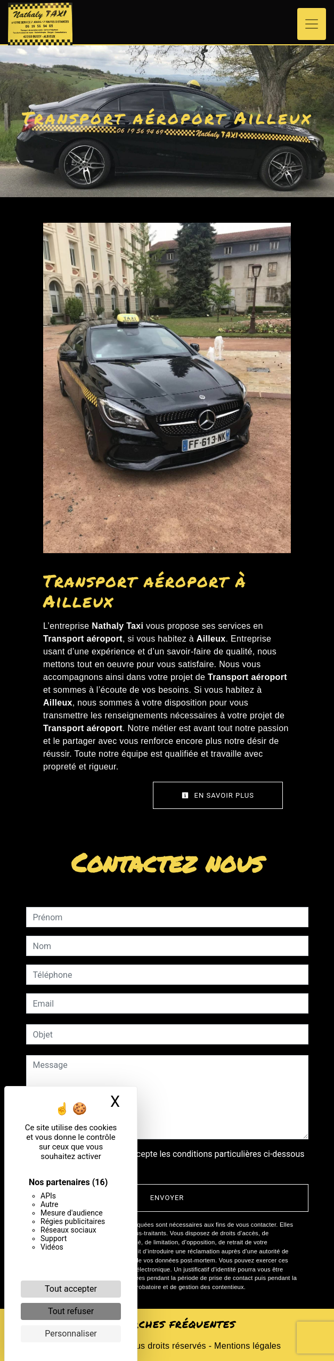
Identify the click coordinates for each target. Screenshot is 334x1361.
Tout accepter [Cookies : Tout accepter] (71, 1289)
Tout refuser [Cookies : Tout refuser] (71, 1311)
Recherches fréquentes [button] (167, 1324)
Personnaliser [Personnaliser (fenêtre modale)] (71, 1333)
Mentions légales (246, 1345)
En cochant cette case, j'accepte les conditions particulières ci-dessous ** (171, 1160)
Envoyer (167, 1198)
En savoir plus (218, 795)
